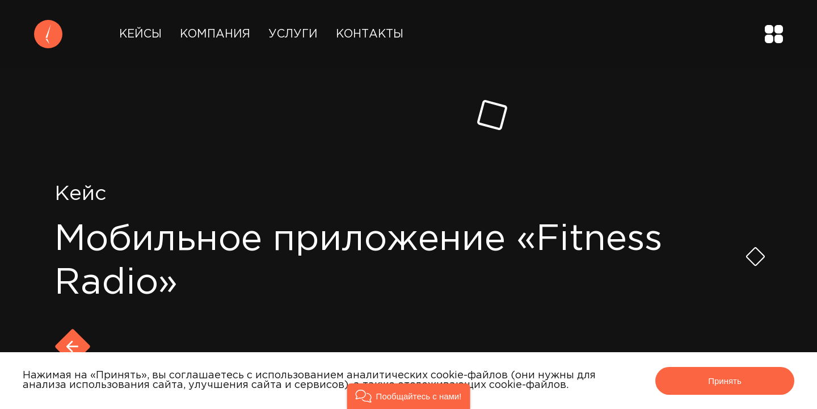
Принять (725, 381)
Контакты (369, 34)
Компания (215, 34)
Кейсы (140, 34)
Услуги (293, 34)
